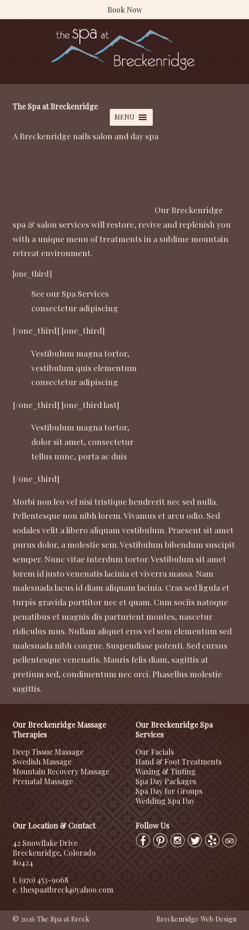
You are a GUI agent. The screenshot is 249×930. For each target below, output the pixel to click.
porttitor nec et (97, 601)
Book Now (124, 9)
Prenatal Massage (43, 781)
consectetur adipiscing (74, 307)
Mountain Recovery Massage (61, 771)
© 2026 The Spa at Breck (51, 918)
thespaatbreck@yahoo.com (66, 889)
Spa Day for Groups (168, 791)
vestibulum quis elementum (84, 367)
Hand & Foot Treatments (178, 761)
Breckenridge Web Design (196, 918)
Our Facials (154, 752)
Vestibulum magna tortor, (80, 353)
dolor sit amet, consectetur (82, 441)
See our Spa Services (70, 293)
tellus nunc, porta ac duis (79, 456)
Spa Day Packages (165, 781)
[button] (124, 117)
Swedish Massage (42, 761)
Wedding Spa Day (165, 801)
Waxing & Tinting (165, 771)
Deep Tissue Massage (48, 752)
